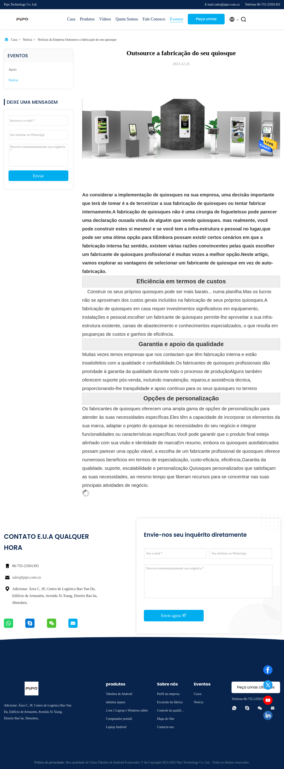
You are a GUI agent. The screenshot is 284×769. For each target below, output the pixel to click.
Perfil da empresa (168, 694)
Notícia (27, 39)
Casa (71, 19)
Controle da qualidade (170, 711)
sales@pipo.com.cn (26, 577)
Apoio (13, 69)
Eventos (176, 19)
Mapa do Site (165, 718)
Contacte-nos (165, 727)
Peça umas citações (206, 20)
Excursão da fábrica (170, 702)
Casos (197, 694)
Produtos (87, 19)
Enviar (38, 176)
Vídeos (105, 19)
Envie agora (174, 615)
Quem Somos (127, 19)
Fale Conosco (154, 19)
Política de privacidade (49, 762)
